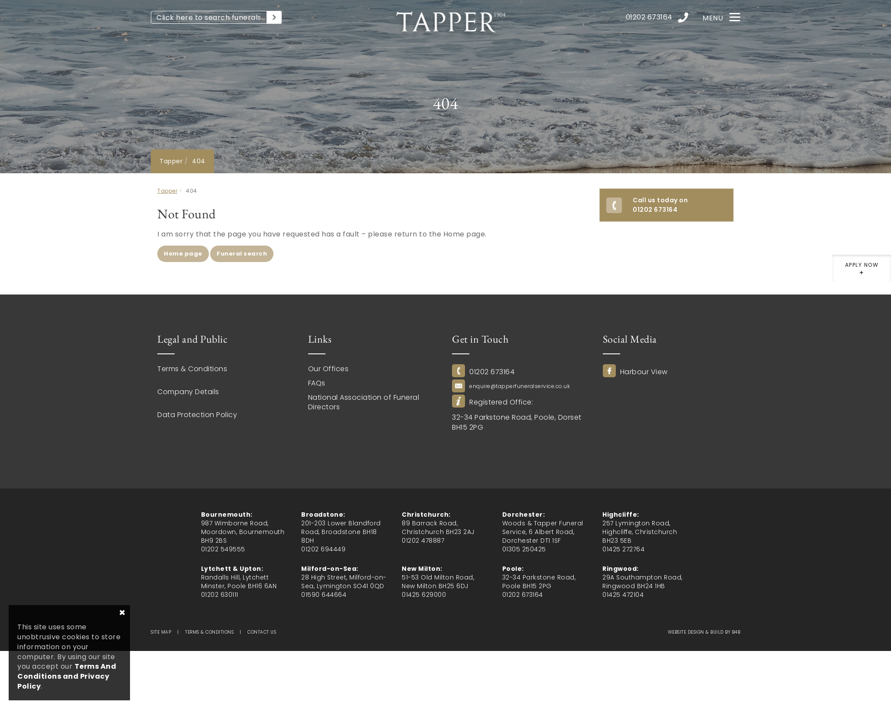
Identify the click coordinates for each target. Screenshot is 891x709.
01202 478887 (423, 540)
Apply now (861, 271)
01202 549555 (223, 549)
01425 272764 (623, 549)
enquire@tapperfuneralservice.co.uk (519, 386)
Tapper (170, 161)
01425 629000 (424, 594)
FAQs (316, 383)
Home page (183, 253)
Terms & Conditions (192, 369)
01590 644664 (323, 594)
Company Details (188, 392)
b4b (736, 632)
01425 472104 (623, 594)
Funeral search (242, 253)
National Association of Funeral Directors (363, 402)
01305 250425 (524, 549)
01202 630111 (219, 594)
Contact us (261, 632)
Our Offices (328, 369)
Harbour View (644, 372)
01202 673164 (491, 372)
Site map (161, 632)
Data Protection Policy (197, 415)
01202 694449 (323, 549)
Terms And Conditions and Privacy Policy (66, 676)
